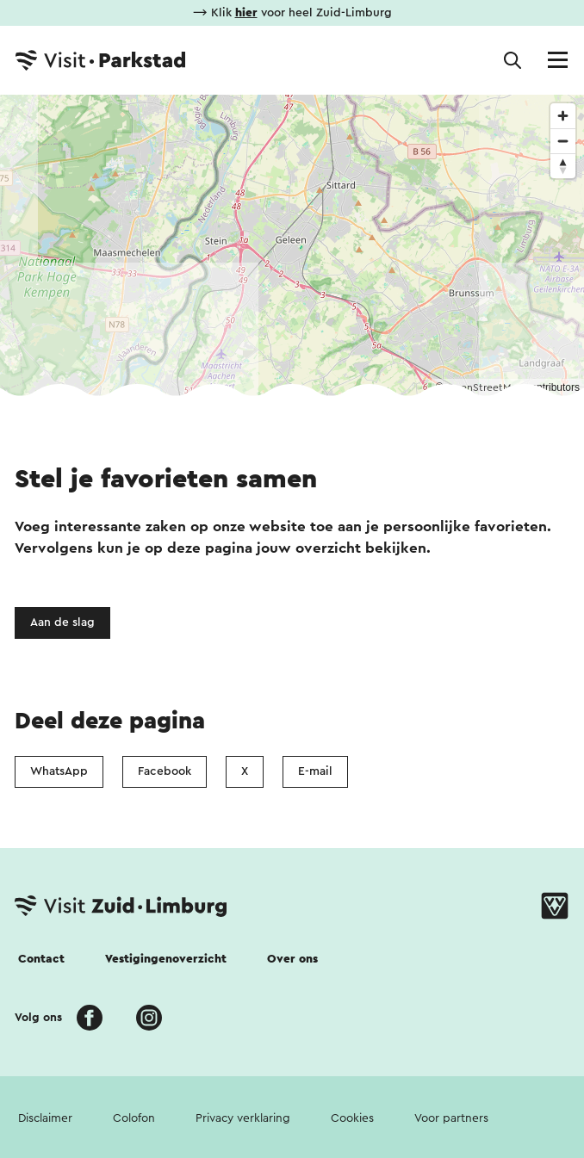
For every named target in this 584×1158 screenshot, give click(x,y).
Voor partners (451, 1118)
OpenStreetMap (484, 387)
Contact (41, 959)
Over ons (292, 959)
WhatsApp (59, 771)
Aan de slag (62, 622)
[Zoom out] (562, 140)
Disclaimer (45, 1118)
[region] (292, 245)
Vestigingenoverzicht (166, 959)
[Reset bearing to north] (562, 165)
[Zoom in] (562, 115)
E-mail (315, 771)
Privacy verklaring (243, 1118)
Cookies (352, 1118)
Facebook (164, 771)
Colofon (134, 1118)
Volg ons (38, 1018)
